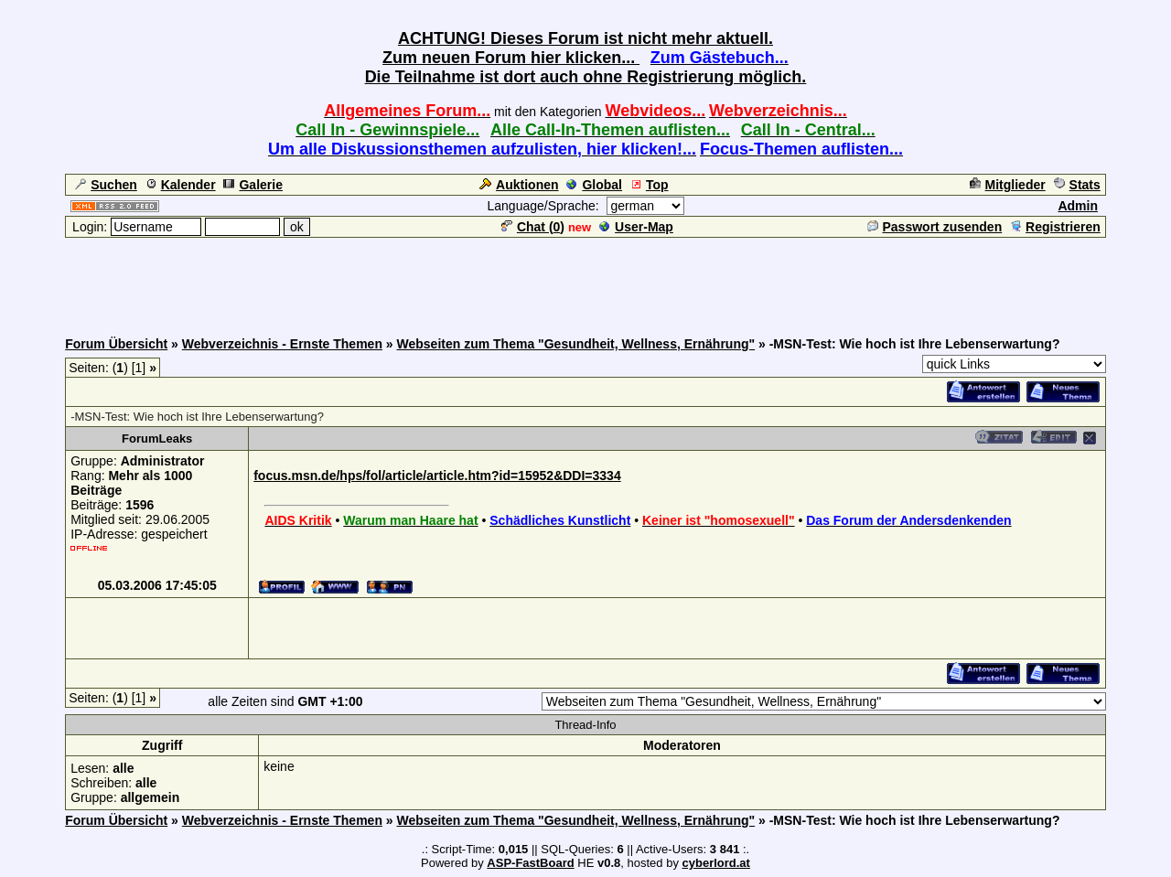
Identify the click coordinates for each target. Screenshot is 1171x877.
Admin (1078, 205)
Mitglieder (1008, 184)
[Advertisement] (585, 281)
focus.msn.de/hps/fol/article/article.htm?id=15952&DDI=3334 (436, 475)
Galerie (252, 184)
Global (594, 184)
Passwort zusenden (935, 226)
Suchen (106, 184)
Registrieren (1055, 226)
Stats (1077, 184)
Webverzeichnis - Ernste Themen (282, 344)
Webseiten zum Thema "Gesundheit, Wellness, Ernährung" (576, 344)
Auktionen (518, 184)
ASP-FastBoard (530, 863)
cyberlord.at (716, 863)
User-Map (636, 226)
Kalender (180, 184)
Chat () (532, 226)
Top (649, 184)
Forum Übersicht (116, 344)
